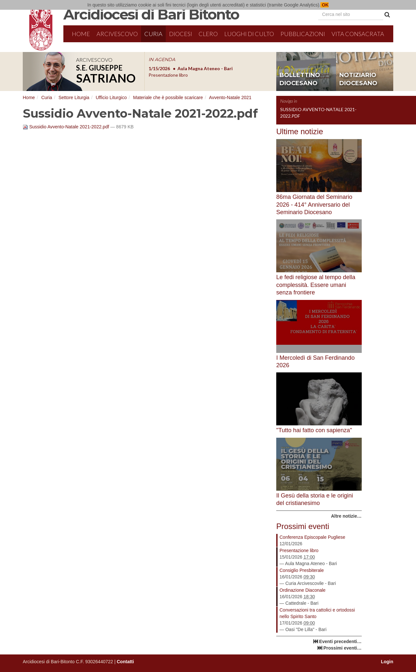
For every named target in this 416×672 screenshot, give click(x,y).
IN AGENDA (162, 59)
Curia (153, 33)
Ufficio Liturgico (111, 97)
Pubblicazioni (302, 33)
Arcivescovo (117, 33)
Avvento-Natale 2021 (230, 97)
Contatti (125, 661)
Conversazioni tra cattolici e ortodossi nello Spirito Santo (317, 613)
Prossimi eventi (302, 526)
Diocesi (180, 33)
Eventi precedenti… (340, 641)
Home (81, 33)
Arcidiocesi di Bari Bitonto (151, 14)
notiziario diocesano (358, 79)
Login (387, 661)
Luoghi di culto (249, 33)
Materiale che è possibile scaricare (168, 97)
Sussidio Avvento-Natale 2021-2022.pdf (66, 126)
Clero (208, 33)
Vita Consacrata (358, 33)
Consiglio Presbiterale (302, 570)
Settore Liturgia (73, 97)
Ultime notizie (299, 131)
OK (324, 4)
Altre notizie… (346, 516)
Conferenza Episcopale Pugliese (312, 537)
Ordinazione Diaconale (303, 590)
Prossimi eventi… (342, 648)
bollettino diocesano (300, 79)
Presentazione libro (299, 550)
